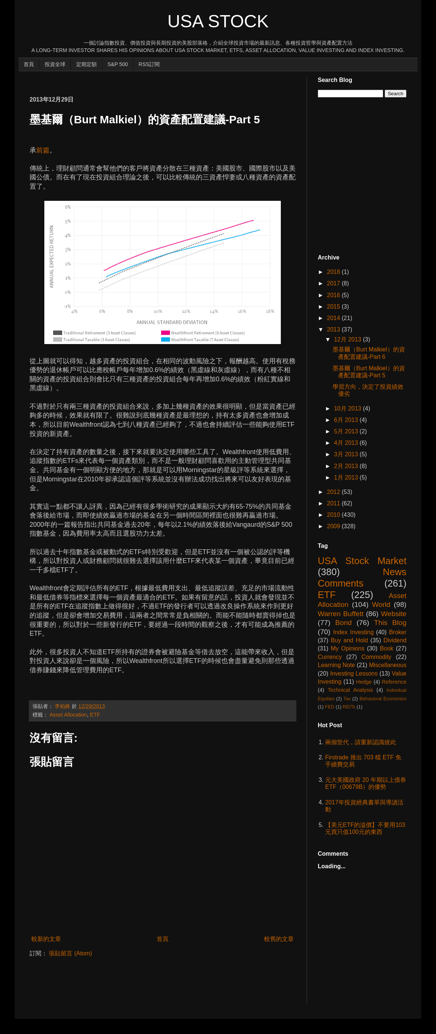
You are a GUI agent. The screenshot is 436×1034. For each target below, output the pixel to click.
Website (393, 614)
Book (386, 648)
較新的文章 (46, 939)
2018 (334, 272)
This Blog (390, 622)
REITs (349, 707)
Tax (347, 698)
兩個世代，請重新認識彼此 (360, 742)
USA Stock (218, 21)
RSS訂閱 (149, 64)
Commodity (376, 657)
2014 (334, 318)
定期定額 (86, 64)
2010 (334, 515)
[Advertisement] (164, 80)
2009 (334, 526)
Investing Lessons (354, 673)
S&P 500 (118, 64)
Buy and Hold (349, 640)
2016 (334, 295)
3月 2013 (347, 454)
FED (329, 707)
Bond (343, 622)
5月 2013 (347, 431)
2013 (334, 329)
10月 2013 (348, 408)
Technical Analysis (350, 690)
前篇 (43, 150)
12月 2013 (348, 339)
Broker (397, 632)
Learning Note (336, 665)
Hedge (364, 682)
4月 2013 (347, 443)
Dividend (395, 640)
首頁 (29, 64)
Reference (394, 682)
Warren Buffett (341, 614)
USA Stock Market (362, 561)
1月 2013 (347, 477)
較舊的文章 (279, 939)
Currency (330, 657)
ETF (95, 715)
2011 (334, 503)
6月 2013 (347, 420)
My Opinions (347, 648)
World (381, 604)
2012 (334, 492)
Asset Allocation (68, 715)
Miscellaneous (387, 665)
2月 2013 (347, 466)
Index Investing (353, 632)
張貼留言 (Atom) (70, 953)
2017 (334, 283)
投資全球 (55, 64)
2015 (334, 306)
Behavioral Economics (383, 698)
